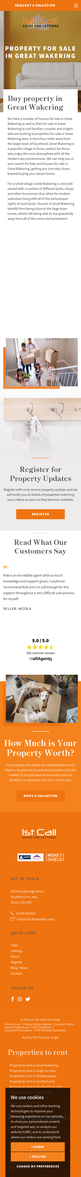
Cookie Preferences (16, 1027)
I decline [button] (38, 1156)
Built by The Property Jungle (40, 1037)
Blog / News (19, 967)
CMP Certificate (41, 1027)
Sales (14, 945)
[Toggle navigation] (75, 5)
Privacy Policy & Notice (38, 1024)
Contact (16, 973)
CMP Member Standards (50, 1030)
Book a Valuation (40, 795)
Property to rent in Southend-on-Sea (36, 1086)
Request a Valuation (35, 5)
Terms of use (12, 1024)
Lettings (16, 951)
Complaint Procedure (18, 1030)
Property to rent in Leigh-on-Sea (32, 1070)
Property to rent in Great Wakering (34, 1065)
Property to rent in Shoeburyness (33, 1076)
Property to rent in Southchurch (32, 1081)
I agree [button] (38, 1147)
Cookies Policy (64, 1024)
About (15, 956)
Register (40, 514)
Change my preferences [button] (38, 1166)
